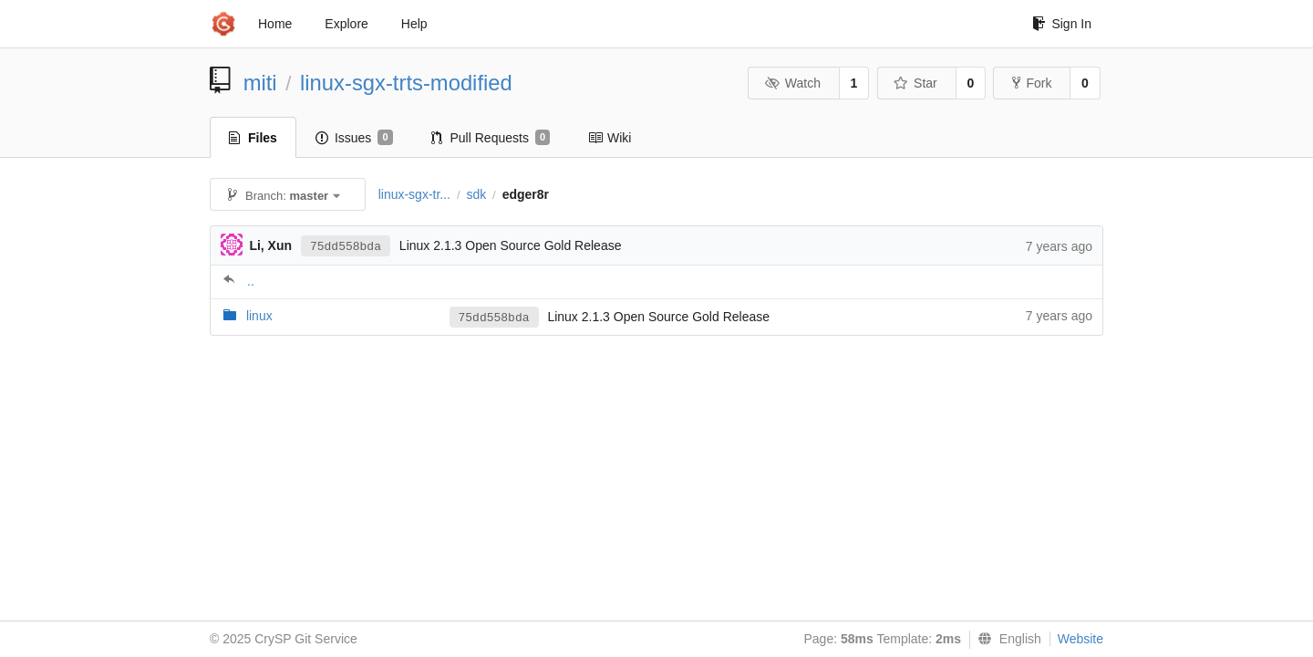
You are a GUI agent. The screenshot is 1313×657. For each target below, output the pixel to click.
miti (260, 82)
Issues (354, 138)
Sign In (1061, 23)
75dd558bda (345, 247)
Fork (1031, 83)
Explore (346, 23)
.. (250, 281)
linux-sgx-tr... (414, 194)
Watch (792, 83)
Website (1080, 638)
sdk (476, 194)
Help (414, 23)
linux (259, 315)
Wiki (609, 137)
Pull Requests (491, 138)
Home (275, 23)
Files (253, 137)
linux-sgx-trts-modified (406, 82)
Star (915, 83)
